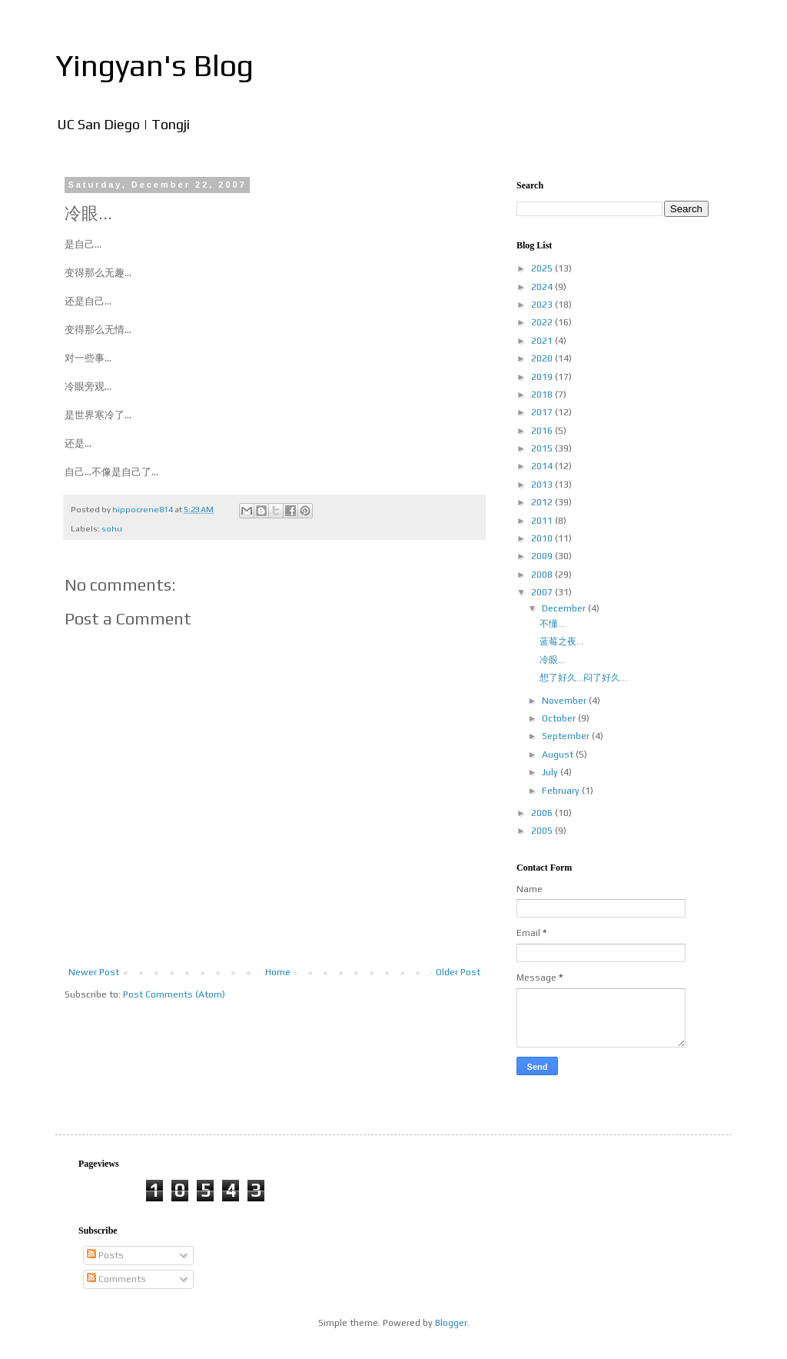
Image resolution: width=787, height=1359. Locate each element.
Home (278, 972)
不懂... (552, 623)
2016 (543, 430)
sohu (111, 528)
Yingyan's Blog (154, 65)
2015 (543, 448)
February (562, 790)
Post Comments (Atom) (174, 994)
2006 (543, 813)
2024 (543, 286)
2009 (543, 556)
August (559, 754)
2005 (543, 830)
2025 (543, 268)
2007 (543, 592)
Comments (116, 1279)
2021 (543, 340)
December (565, 608)
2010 (543, 538)
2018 (543, 394)
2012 (543, 502)
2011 (543, 520)
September (567, 736)
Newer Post (93, 972)
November (565, 700)
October (560, 718)
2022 (543, 322)
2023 (543, 304)
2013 (543, 484)
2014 (543, 466)
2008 (543, 574)
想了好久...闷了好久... (583, 677)
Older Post (458, 972)
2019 (543, 376)
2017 (543, 412)
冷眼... (552, 660)
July (551, 772)
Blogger (451, 1322)
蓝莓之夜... (561, 641)
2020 (543, 358)
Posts (105, 1255)
